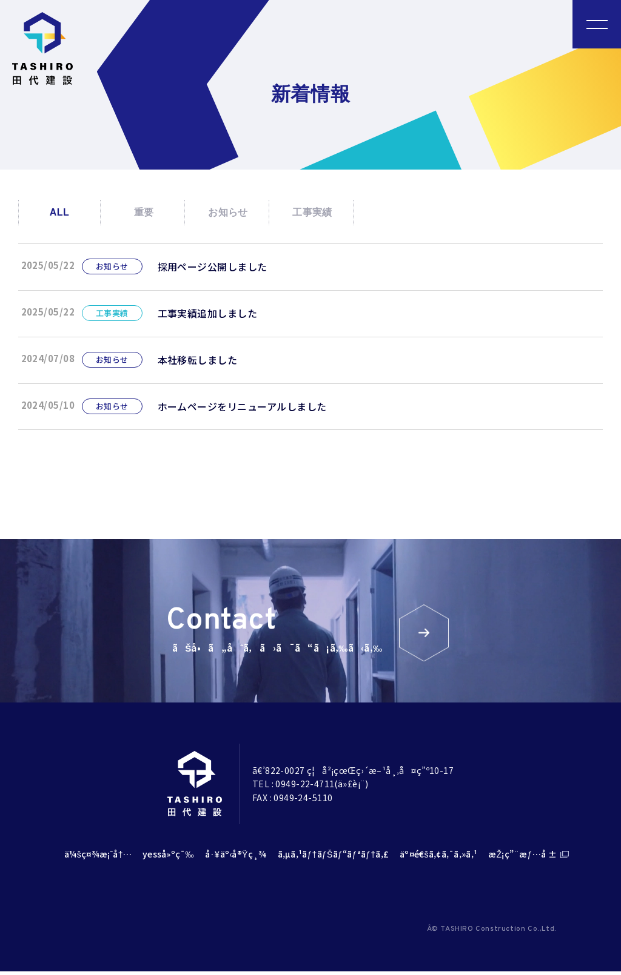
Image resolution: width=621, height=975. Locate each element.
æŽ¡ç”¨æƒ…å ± (522, 857)
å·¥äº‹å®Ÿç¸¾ (236, 857)
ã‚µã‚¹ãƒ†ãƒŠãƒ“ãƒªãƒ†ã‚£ (333, 857)
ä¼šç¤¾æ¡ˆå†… (98, 857)
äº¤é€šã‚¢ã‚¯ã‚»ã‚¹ (438, 857)
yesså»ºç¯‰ (168, 857)
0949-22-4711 (304, 787)
